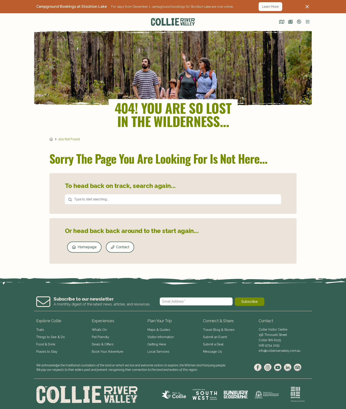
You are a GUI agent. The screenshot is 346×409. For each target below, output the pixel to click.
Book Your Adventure (107, 349)
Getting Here (156, 343)
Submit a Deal (213, 343)
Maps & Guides (158, 329)
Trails (40, 329)
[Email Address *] (196, 301)
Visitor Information (160, 336)
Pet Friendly (100, 336)
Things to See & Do (50, 336)
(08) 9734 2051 (269, 345)
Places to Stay (46, 349)
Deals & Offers (102, 343)
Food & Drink (45, 343)
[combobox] (173, 199)
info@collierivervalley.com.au (279, 350)
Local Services (157, 349)
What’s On (99, 329)
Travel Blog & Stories (218, 329)
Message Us (211, 349)
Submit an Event (214, 336)
